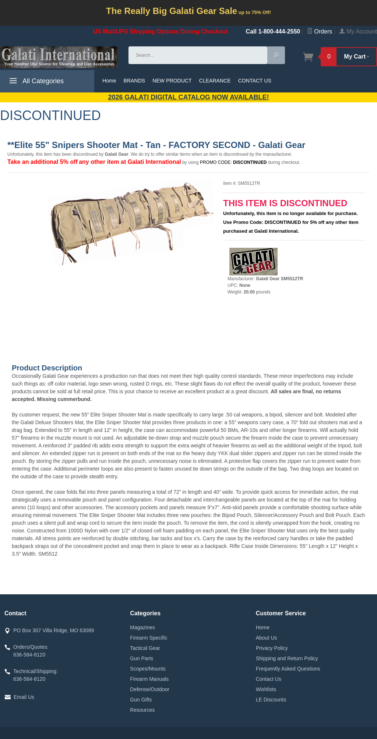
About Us (266, 638)
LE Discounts (271, 700)
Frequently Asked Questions (288, 669)
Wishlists (266, 689)
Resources (142, 710)
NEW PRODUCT (171, 81)
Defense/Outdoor (149, 689)
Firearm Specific (148, 638)
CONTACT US (254, 81)
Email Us (24, 697)
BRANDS (134, 81)
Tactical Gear (145, 648)
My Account (358, 31)
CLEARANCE (215, 81)
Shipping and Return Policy (287, 658)
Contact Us (268, 679)
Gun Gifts (141, 700)
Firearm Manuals (149, 679)
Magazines (142, 627)
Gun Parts (141, 658)
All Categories (35, 82)
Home (109, 81)
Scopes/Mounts (148, 669)
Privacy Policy (272, 648)
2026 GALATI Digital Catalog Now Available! (188, 97)
